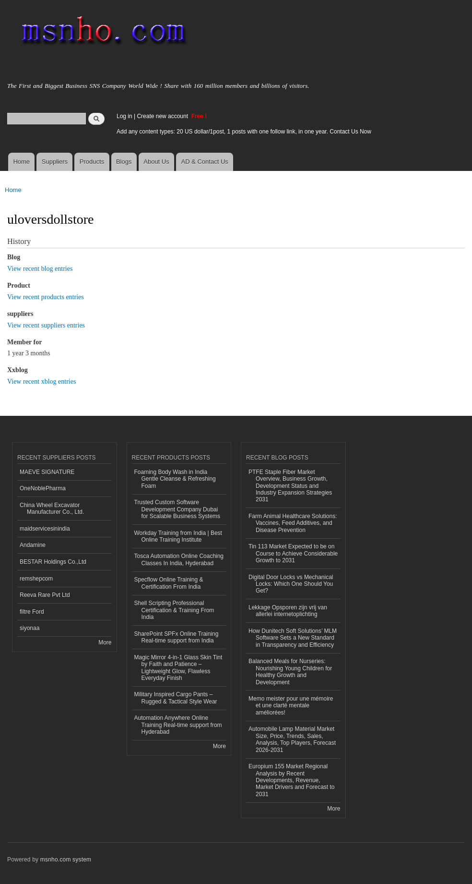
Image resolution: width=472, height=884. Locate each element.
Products (92, 161)
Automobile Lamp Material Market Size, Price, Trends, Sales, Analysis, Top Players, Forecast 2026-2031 (292, 739)
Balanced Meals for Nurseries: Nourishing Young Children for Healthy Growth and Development (290, 671)
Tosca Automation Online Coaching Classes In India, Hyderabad (179, 559)
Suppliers (55, 161)
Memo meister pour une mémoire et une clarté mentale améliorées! (290, 705)
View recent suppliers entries (46, 325)
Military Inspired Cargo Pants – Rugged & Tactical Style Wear (175, 697)
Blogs (124, 161)
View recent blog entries (39, 268)
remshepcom (36, 578)
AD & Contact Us (204, 161)
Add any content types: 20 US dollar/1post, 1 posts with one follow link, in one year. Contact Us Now (244, 131)
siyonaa (29, 628)
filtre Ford (32, 611)
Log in (124, 116)
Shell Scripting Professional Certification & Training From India (174, 610)
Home (21, 161)
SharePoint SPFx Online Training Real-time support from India (176, 637)
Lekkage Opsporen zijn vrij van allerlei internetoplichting (287, 611)
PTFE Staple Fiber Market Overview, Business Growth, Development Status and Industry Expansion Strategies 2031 (290, 486)
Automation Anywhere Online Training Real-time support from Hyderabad (178, 724)
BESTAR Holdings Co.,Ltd (53, 561)
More (104, 642)
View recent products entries (45, 297)
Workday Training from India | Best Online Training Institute (178, 536)
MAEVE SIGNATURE (47, 472)
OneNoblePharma (43, 488)
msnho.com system (65, 859)
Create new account (163, 116)
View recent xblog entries (41, 381)
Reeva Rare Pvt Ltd (45, 595)
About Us (156, 161)
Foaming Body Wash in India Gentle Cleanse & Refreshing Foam (175, 479)
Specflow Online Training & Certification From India (168, 583)
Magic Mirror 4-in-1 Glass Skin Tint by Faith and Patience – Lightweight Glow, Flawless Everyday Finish (178, 667)
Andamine (33, 545)
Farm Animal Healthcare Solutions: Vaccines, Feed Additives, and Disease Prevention (292, 523)
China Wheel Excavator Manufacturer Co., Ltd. (52, 508)
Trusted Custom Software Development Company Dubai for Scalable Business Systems (177, 509)
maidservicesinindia (45, 528)
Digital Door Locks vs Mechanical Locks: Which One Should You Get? (290, 584)
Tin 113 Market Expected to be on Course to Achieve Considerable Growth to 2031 (293, 553)
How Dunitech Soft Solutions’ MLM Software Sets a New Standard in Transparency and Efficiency (292, 638)
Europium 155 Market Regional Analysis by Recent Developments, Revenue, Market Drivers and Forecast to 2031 (291, 780)
